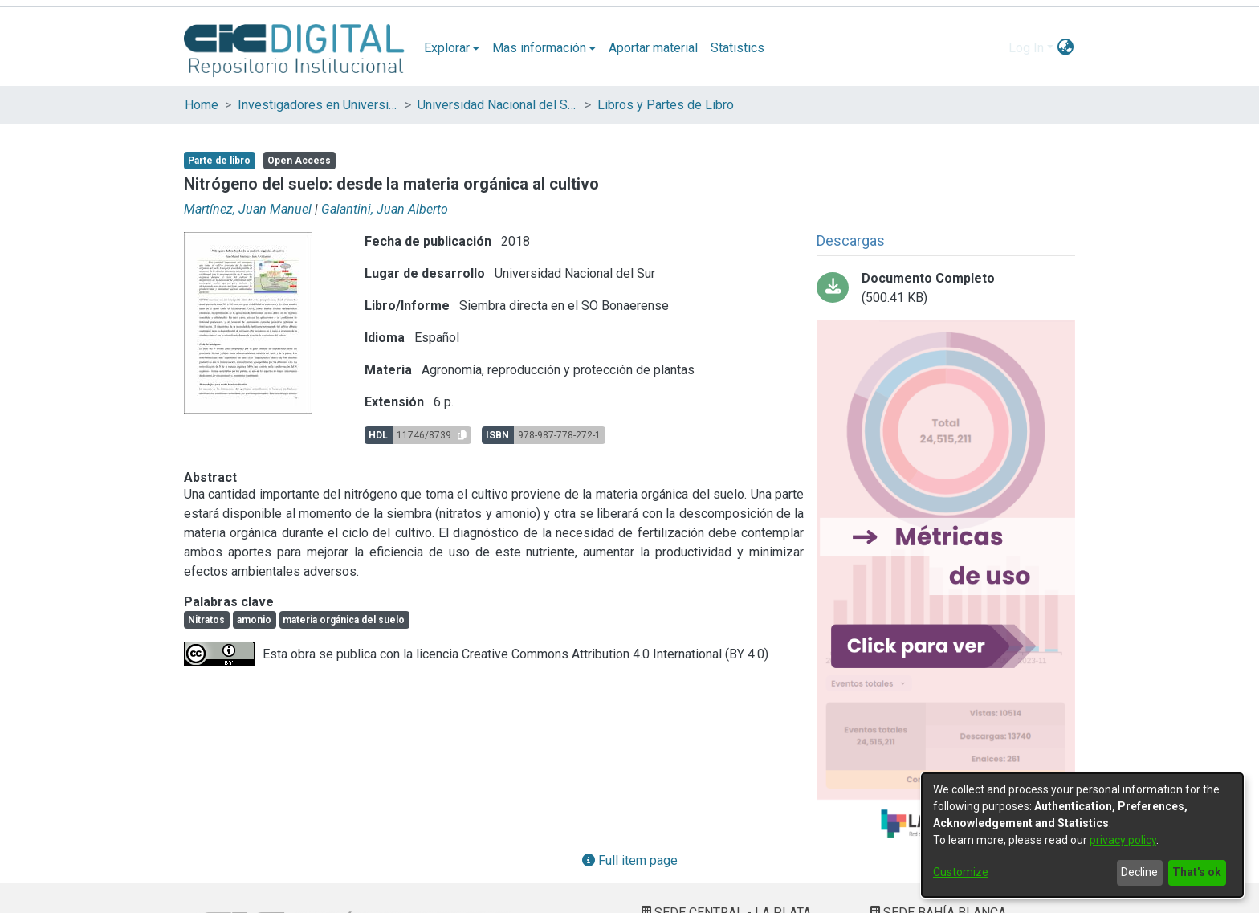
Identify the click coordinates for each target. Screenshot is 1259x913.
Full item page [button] (630, 860)
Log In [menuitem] (1026, 47)
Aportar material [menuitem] (653, 47)
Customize (960, 872)
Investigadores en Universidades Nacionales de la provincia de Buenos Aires (318, 104)
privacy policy (1123, 840)
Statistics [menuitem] (737, 47)
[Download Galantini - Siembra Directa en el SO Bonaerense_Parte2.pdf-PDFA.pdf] (946, 288)
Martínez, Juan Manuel (248, 209)
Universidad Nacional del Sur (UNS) (498, 104)
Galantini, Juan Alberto (384, 209)
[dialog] (1082, 835)
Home (201, 104)
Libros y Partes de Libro (665, 104)
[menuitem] (452, 48)
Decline (1139, 872)
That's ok (1196, 872)
